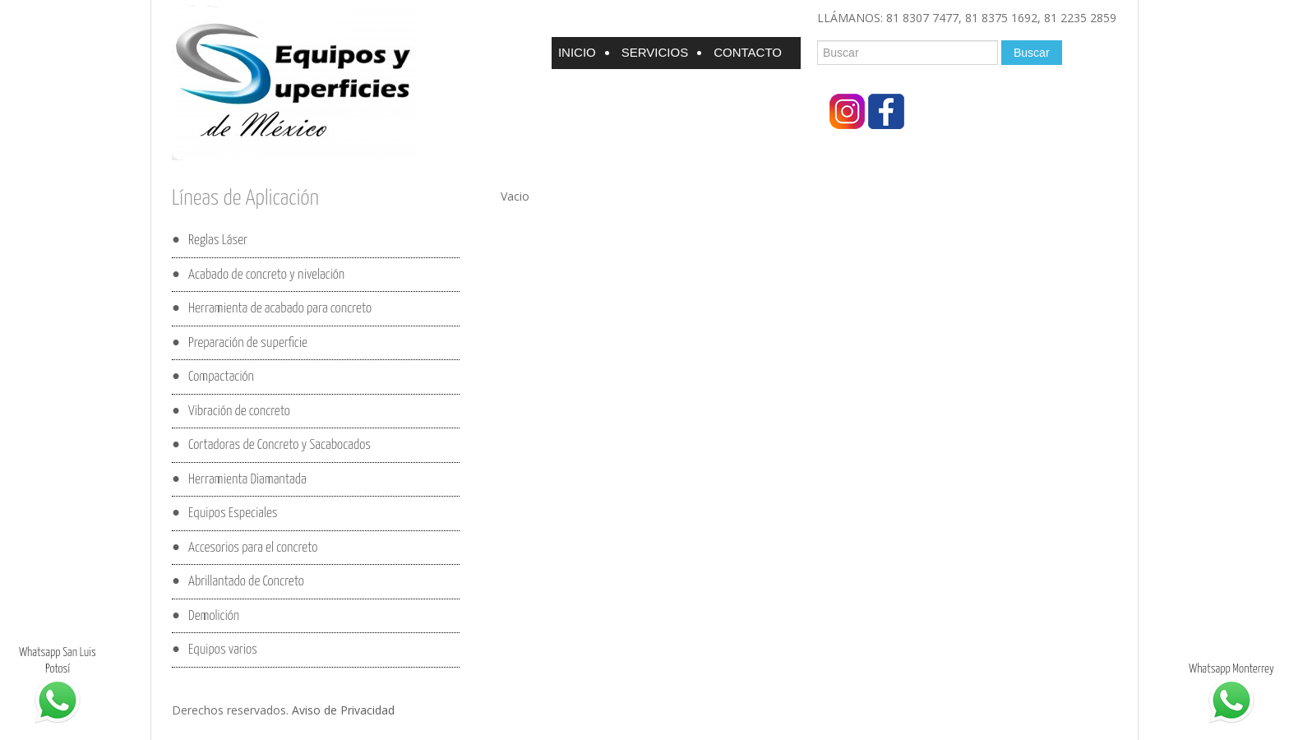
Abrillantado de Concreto (246, 582)
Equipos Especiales (232, 513)
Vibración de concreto (239, 411)
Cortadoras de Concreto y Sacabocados (279, 445)
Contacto (748, 52)
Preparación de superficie (247, 342)
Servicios (654, 52)
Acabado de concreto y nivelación (266, 274)
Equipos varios (222, 650)
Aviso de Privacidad (343, 710)
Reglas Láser (217, 240)
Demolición (213, 615)
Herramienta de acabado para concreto (280, 309)
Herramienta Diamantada (247, 479)
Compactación (221, 377)
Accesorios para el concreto (252, 547)
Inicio (577, 52)
